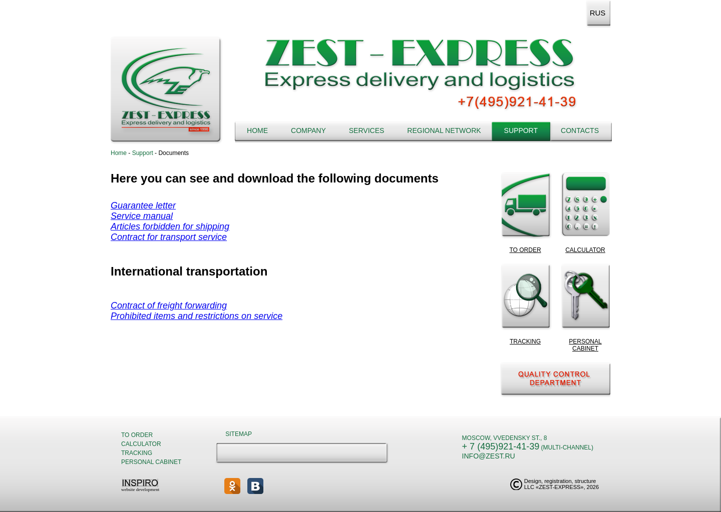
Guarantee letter (143, 205)
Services (367, 130)
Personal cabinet (151, 462)
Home (257, 130)
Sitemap (238, 434)
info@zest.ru (488, 456)
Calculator (141, 444)
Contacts (580, 130)
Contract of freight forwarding (169, 305)
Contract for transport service (169, 237)
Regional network (444, 130)
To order (137, 435)
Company (308, 130)
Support (521, 130)
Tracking (136, 453)
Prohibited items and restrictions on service (196, 316)
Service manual (142, 216)
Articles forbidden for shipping (170, 227)
